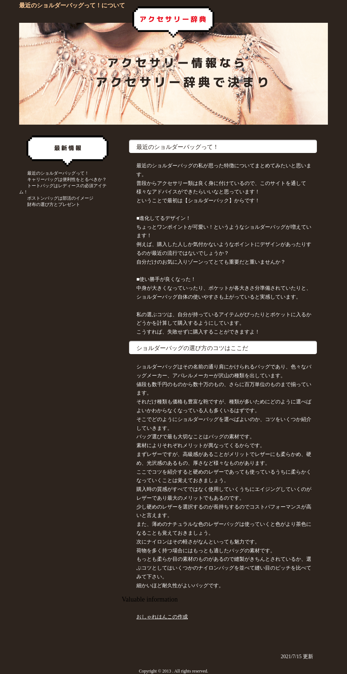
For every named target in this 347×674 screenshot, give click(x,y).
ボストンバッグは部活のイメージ (60, 198)
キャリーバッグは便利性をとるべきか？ (67, 179)
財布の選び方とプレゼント (53, 204)
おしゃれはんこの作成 (162, 617)
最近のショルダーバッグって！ (58, 173)
